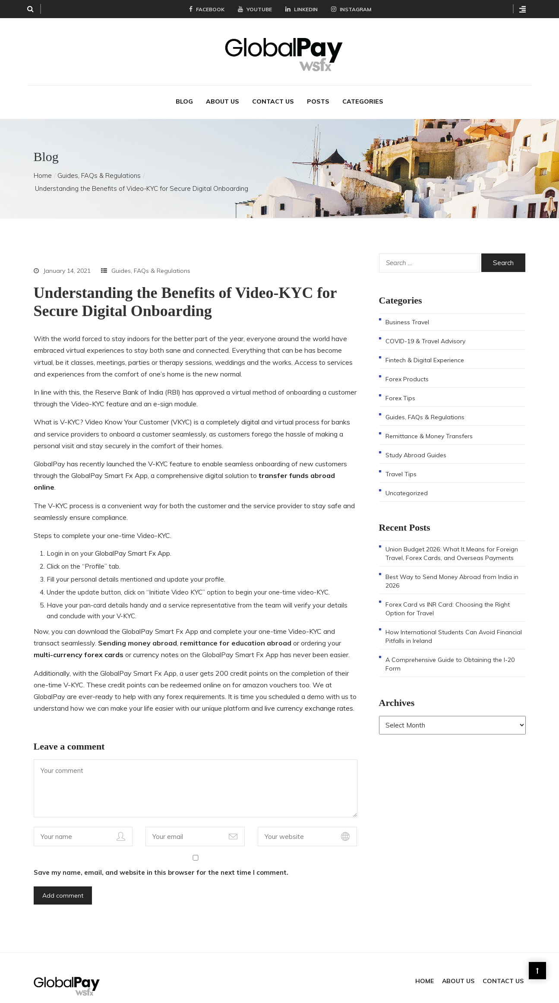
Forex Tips (400, 387)
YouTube (255, 9)
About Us (222, 90)
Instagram (351, 9)
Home (43, 164)
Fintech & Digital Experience (424, 349)
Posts (318, 90)
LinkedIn (301, 9)
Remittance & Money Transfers (429, 425)
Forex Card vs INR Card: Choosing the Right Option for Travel (447, 597)
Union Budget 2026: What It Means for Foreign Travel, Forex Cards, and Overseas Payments (451, 542)
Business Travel (407, 311)
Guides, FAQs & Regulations (99, 164)
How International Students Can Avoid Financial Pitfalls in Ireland (453, 625)
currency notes (156, 643)
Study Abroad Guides (415, 444)
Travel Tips (401, 463)
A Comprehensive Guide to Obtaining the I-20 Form (450, 653)
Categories (362, 90)
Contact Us (273, 90)
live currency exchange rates (309, 697)
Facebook (206, 9)
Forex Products (407, 368)
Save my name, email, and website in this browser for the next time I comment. (161, 861)
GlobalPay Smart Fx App (132, 542)
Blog (184, 90)
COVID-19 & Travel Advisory (425, 330)
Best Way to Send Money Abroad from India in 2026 (451, 570)
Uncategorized (406, 482)
